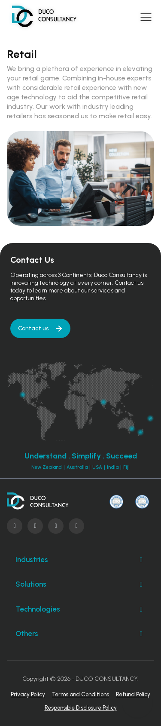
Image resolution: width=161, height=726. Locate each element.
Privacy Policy (28, 694)
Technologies (80, 609)
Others (80, 634)
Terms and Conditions (80, 694)
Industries (80, 560)
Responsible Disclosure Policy (81, 707)
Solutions (80, 584)
